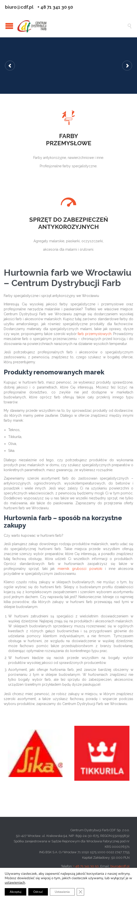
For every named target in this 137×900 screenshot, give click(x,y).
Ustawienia (62, 892)
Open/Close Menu (9, 26)
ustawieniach (15, 882)
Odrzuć (38, 892)
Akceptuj (15, 892)
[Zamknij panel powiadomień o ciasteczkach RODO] (80, 892)
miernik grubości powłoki (80, 569)
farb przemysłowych (94, 334)
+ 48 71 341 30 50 (86, 866)
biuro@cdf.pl (120, 866)
